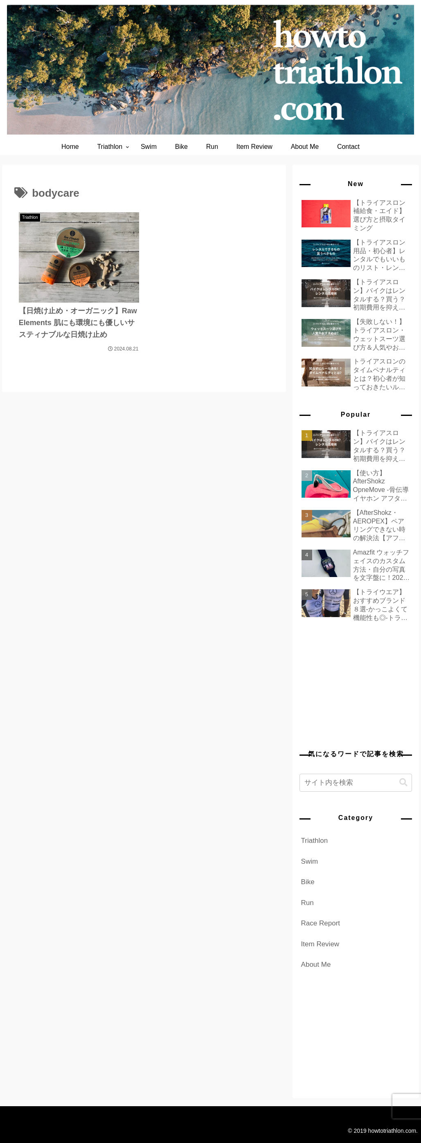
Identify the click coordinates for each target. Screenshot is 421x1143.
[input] (355, 783)
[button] (403, 782)
